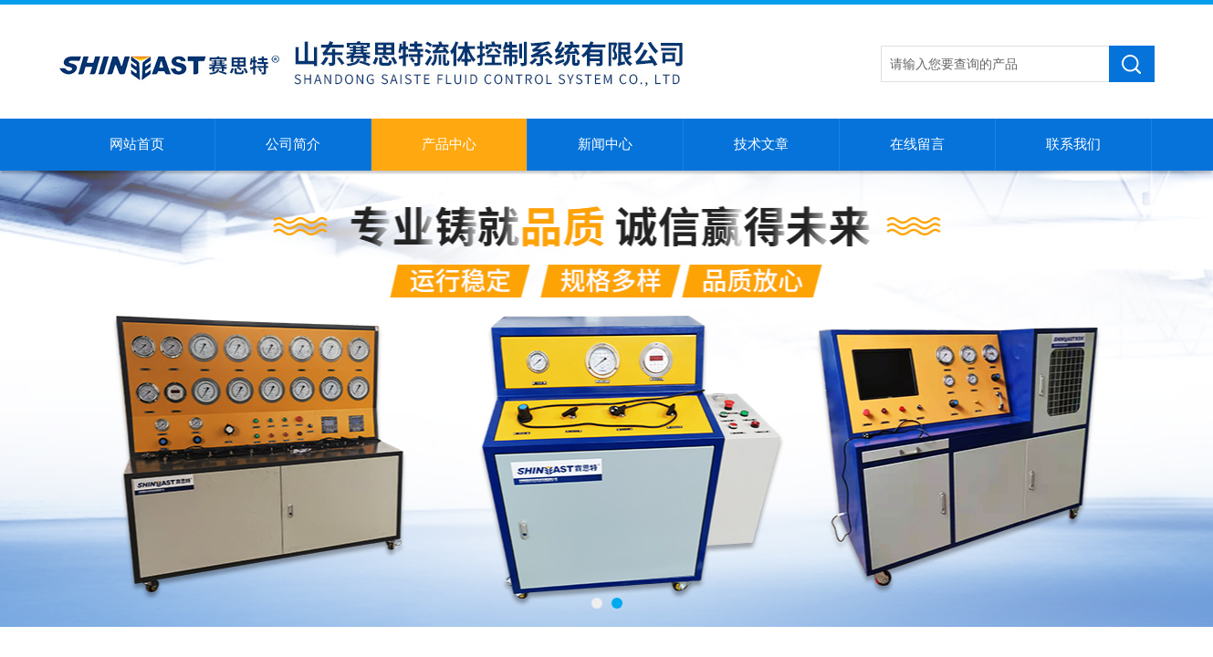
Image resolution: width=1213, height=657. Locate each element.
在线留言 (917, 144)
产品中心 (449, 144)
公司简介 (293, 144)
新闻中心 (605, 144)
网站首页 (137, 144)
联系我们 (1073, 144)
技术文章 (761, 144)
